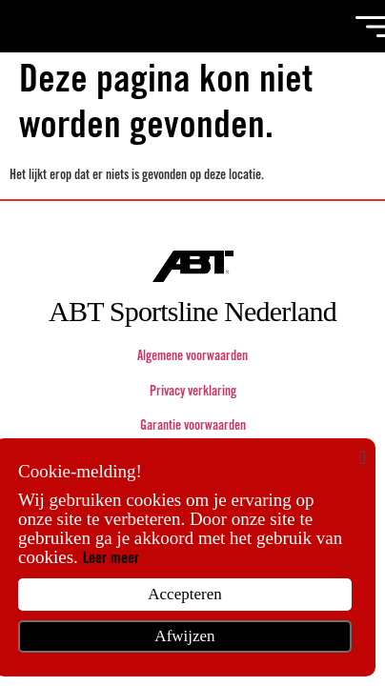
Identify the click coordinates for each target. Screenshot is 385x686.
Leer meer (111, 559)
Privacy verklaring (193, 392)
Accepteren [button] (184, 594)
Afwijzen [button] (184, 636)
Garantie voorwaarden (193, 427)
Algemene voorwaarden (192, 357)
